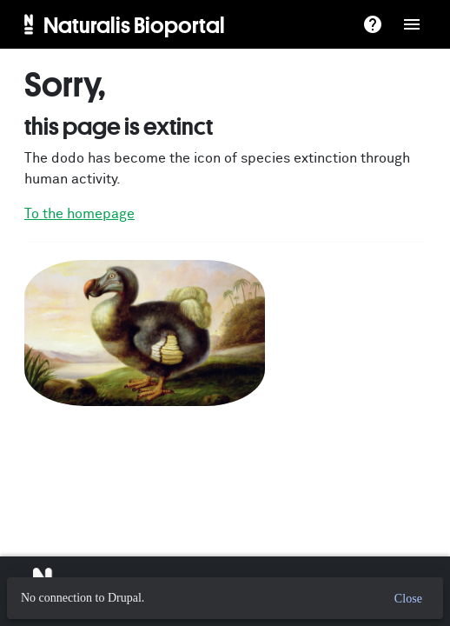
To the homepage (79, 214)
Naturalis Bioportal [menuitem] (134, 24)
